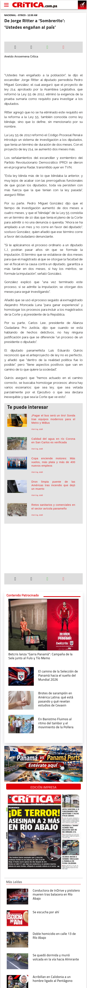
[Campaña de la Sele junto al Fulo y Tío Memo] (43, 624)
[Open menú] (6, 5)
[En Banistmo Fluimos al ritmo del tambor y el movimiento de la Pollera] (21, 723)
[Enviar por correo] (63, 47)
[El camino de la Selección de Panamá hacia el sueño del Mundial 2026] (21, 676)
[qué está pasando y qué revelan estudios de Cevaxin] (21, 700)
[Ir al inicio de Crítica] (35, 5)
